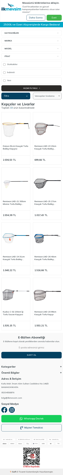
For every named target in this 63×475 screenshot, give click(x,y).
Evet (54, 17)
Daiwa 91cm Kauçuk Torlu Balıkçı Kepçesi (15, 147)
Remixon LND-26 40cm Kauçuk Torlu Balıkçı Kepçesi (45, 258)
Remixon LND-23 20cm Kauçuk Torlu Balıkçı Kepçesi (45, 147)
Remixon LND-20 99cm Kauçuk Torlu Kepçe (45, 313)
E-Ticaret (21, 471)
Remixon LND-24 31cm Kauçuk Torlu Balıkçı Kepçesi (14, 258)
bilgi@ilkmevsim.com (11, 398)
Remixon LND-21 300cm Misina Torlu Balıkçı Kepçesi (14, 202)
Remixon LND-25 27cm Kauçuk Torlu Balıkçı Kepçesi (45, 202)
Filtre (16, 95)
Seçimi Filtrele (31, 88)
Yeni (7, 80)
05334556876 (7, 392)
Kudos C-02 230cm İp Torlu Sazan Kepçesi (13, 313)
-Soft (13, 471)
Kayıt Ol (31, 355)
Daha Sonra (36, 17)
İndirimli (9, 72)
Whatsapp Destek (32, 418)
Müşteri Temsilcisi (31, 427)
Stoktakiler (10, 64)
